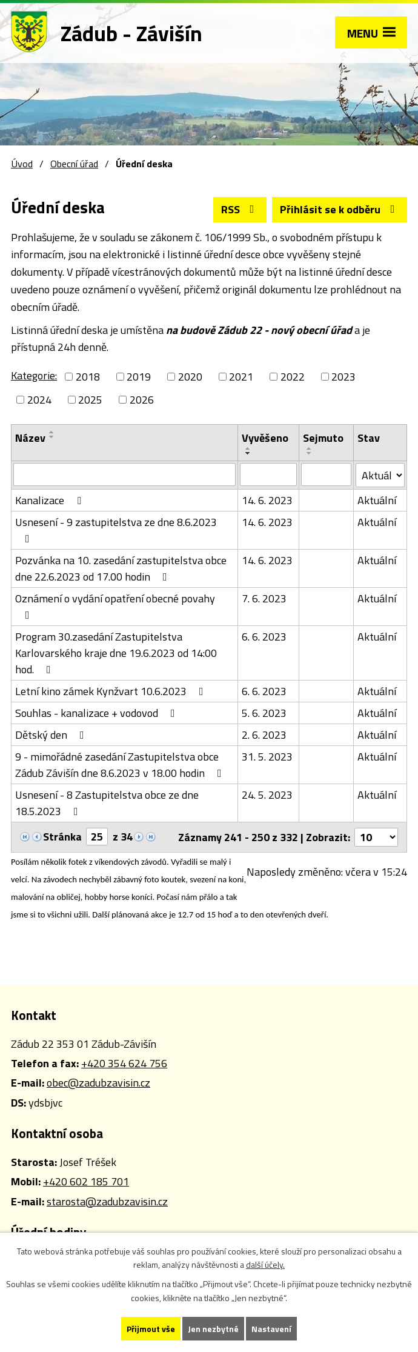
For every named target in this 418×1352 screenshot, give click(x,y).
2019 (139, 376)
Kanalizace (50, 500)
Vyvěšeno (265, 438)
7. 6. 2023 (264, 598)
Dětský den (52, 735)
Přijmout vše (151, 1328)
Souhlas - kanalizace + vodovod (97, 713)
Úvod (22, 163)
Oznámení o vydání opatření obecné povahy (115, 605)
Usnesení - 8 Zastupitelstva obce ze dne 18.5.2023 (107, 803)
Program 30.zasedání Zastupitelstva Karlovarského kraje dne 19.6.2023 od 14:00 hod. (116, 653)
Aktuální (376, 500)
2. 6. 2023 (264, 735)
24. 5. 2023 (267, 795)
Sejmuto (323, 438)
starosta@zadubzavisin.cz (107, 1201)
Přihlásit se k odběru (340, 209)
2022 (292, 376)
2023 (343, 376)
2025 (90, 399)
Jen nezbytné (213, 1328)
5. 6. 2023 (264, 713)
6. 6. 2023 (264, 636)
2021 (241, 376)
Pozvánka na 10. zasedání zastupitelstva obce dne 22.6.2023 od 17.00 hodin (121, 568)
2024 (39, 399)
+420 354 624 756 (124, 1063)
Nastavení (271, 1328)
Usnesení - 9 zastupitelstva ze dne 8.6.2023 (116, 529)
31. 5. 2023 (267, 756)
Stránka (62, 836)
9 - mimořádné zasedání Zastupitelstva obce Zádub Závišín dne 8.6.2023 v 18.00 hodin (121, 764)
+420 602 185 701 (86, 1181)
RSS (240, 209)
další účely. (265, 1265)
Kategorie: (34, 375)
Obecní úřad (74, 163)
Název (30, 438)
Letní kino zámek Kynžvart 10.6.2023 (111, 691)
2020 (190, 376)
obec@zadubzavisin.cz (98, 1082)
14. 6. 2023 (267, 500)
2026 (142, 399)
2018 (88, 376)
